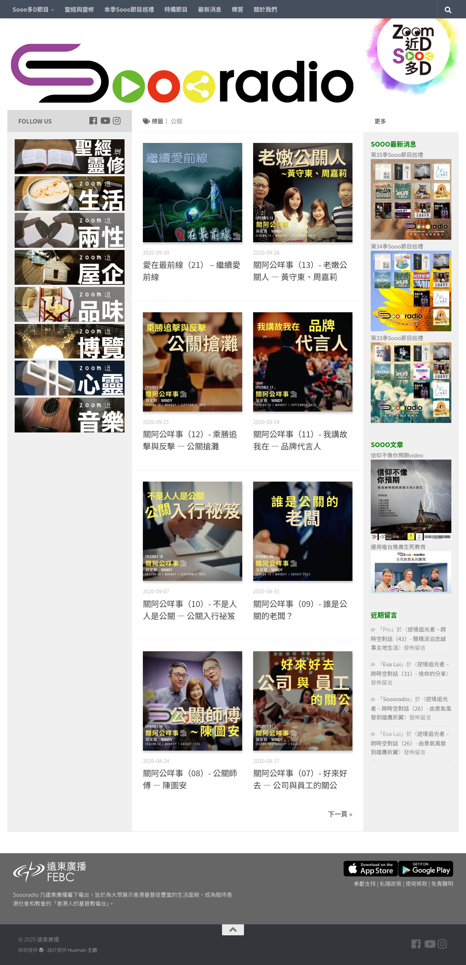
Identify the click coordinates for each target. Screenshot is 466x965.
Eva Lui (392, 664)
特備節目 (176, 9)
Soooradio (396, 699)
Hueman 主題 (82, 949)
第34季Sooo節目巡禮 (397, 246)
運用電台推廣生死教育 (398, 546)
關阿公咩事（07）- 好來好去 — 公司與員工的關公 (300, 779)
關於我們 (265, 9)
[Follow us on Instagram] (116, 120)
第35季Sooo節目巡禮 (397, 154)
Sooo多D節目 (30, 9)
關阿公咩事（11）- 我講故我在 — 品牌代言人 (300, 440)
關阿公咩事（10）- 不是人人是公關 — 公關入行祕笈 (190, 609)
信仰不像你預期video (397, 455)
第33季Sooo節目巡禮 (397, 338)
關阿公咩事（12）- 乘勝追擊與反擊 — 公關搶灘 (190, 440)
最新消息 (210, 9)
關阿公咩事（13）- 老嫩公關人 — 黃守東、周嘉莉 (300, 270)
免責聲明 (442, 883)
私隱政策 (391, 883)
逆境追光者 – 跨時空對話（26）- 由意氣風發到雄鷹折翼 (411, 708)
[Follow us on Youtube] (104, 120)
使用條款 (417, 883)
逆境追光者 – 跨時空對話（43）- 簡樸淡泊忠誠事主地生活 (408, 638)
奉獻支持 (365, 883)
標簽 (238, 9)
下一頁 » (340, 813)
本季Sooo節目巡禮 (129, 9)
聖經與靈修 (79, 9)
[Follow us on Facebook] (93, 120)
